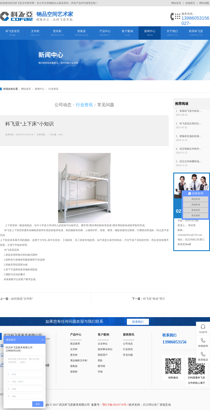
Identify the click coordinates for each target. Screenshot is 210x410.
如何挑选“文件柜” (22, 298)
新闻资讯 (128, 334)
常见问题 (105, 104)
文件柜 (74, 349)
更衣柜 (74, 355)
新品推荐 (75, 343)
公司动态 (63, 104)
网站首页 (176, 3)
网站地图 (204, 3)
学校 (100, 371)
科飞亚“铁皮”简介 (154, 298)
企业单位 (103, 343)
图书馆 (101, 366)
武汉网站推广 (151, 404)
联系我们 (138, 321)
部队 (100, 360)
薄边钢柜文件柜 (78, 360)
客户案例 (103, 334)
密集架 (74, 366)
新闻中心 (40, 89)
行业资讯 (53, 89)
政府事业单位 (105, 349)
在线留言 (190, 3)
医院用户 (103, 355)
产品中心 (75, 334)
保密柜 (74, 371)
